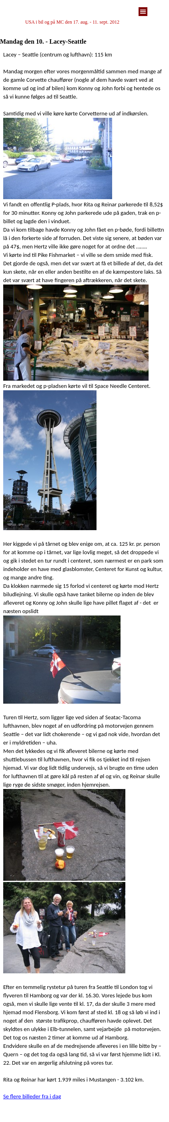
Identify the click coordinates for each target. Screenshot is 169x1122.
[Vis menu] (143, 11)
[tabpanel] (84, 22)
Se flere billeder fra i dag (32, 1096)
